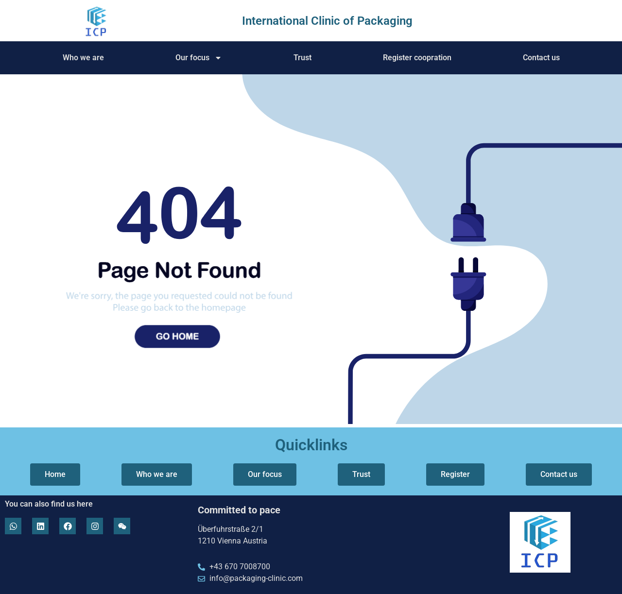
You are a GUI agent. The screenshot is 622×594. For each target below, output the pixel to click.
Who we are (83, 57)
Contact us (541, 57)
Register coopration (417, 57)
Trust (302, 57)
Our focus (198, 58)
